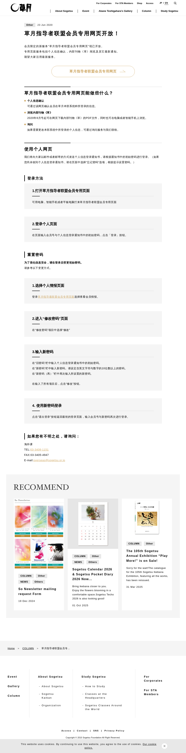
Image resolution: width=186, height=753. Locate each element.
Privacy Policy (114, 731)
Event (12, 676)
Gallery (14, 686)
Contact (82, 731)
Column (14, 695)
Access (150, 3)
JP (160, 3)
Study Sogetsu (93, 676)
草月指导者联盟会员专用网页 (93, 71)
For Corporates (103, 3)
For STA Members (124, 3)
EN (166, 3)
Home (11, 648)
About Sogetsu (50, 676)
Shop (139, 3)
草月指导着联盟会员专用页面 (56, 296)
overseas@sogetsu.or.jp (49, 460)
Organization (51, 705)
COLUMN (28, 648)
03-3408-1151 (39, 449)
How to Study (95, 686)
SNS (96, 731)
